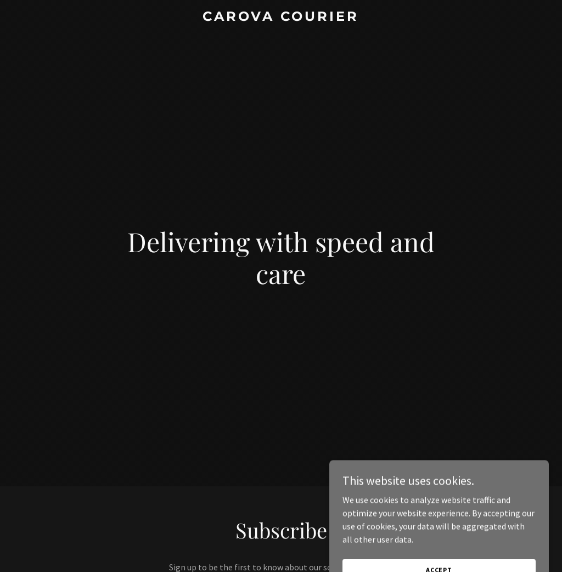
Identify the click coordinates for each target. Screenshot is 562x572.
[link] (281, 17)
